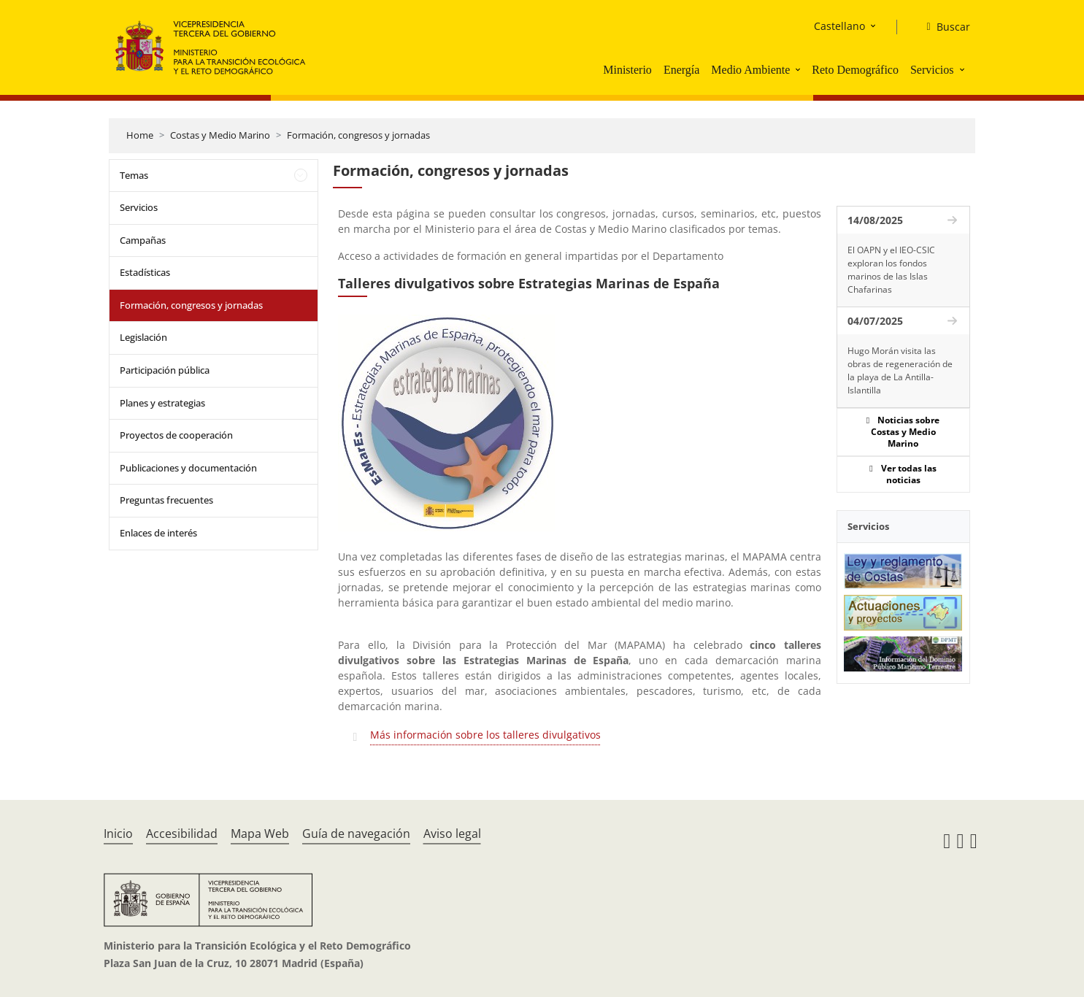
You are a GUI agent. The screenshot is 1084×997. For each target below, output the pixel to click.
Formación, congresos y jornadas (358, 135)
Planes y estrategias (162, 402)
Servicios (932, 69)
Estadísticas (145, 272)
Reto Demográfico (855, 69)
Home (139, 135)
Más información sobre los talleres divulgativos (485, 735)
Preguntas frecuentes (166, 500)
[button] (799, 69)
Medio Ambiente (750, 69)
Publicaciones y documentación (188, 467)
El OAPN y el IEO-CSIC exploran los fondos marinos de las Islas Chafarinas (891, 270)
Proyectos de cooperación (176, 435)
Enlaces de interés (158, 532)
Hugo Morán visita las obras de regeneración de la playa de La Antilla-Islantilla (900, 370)
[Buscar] (942, 27)
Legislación (143, 337)
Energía (681, 69)
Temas (134, 175)
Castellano (839, 26)
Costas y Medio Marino (220, 135)
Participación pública (165, 370)
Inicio (118, 833)
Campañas (143, 240)
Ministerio (627, 69)
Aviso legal (452, 833)
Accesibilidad (182, 833)
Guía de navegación (356, 833)
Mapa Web (260, 833)
